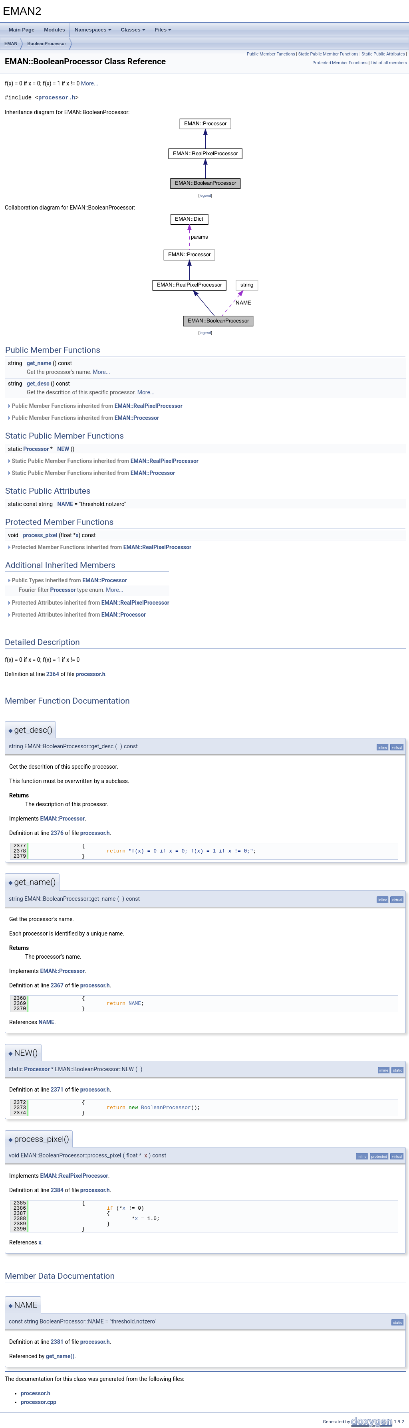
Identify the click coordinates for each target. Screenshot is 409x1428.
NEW (63, 449)
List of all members (389, 62)
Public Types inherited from (67, 580)
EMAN (10, 43)
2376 (57, 833)
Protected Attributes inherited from (88, 602)
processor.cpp (38, 1402)
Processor (36, 449)
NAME (65, 504)
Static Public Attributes (383, 54)
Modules (54, 30)
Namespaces (93, 30)
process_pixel (40, 535)
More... (89, 83)
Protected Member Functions (339, 62)
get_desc (38, 383)
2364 (52, 674)
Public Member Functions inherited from (95, 406)
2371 (57, 1089)
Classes (133, 30)
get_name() (60, 1356)
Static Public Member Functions (328, 54)
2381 (57, 1342)
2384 (57, 1190)
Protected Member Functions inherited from (99, 547)
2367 (57, 985)
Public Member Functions (271, 54)
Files (163, 30)
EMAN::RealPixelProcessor (149, 406)
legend (205, 195)
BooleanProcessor (46, 43)
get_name (39, 363)
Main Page (21, 30)
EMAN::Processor (137, 418)
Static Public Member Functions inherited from (103, 461)
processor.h (56, 97)
